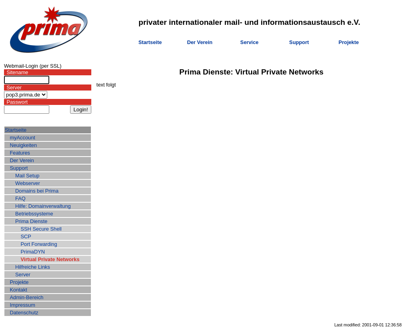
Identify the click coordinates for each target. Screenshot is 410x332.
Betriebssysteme (34, 214)
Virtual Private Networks (50, 259)
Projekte (349, 42)
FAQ (20, 198)
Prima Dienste (31, 221)
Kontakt (18, 290)
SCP (26, 236)
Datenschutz (24, 313)
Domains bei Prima (36, 191)
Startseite (150, 42)
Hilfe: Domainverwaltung (43, 206)
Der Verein (199, 42)
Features (20, 153)
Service (249, 42)
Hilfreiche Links (32, 267)
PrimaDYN (33, 252)
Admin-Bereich (27, 297)
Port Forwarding (39, 244)
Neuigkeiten (23, 145)
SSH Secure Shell (41, 229)
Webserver (27, 183)
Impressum (22, 305)
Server (22, 275)
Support (299, 42)
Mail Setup (27, 176)
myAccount (22, 138)
